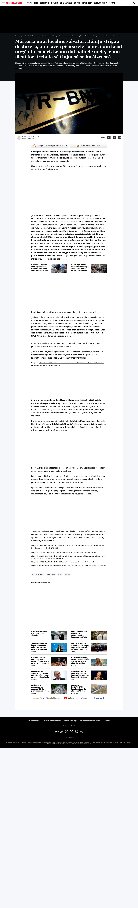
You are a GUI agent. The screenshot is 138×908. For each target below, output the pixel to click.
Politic (54, 3)
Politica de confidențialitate (90, 721)
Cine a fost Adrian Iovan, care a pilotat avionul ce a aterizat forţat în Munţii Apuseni (67, 552)
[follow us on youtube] (69, 698)
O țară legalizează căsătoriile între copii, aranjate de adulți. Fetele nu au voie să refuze (80, 267)
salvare (67, 574)
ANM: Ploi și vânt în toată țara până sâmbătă (39, 633)
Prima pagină (19, 36)
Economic (44, 3)
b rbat (60, 574)
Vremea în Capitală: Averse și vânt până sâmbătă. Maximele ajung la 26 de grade (39, 267)
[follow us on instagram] (84, 698)
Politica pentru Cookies (52, 721)
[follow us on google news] (38, 698)
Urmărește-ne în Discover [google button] (88, 145)
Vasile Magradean (28, 138)
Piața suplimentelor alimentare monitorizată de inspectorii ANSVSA (79, 634)
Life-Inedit (87, 3)
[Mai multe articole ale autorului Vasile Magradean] (19, 137)
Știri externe (66, 3)
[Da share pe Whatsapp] (119, 137)
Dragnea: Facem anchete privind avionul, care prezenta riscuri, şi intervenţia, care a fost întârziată (72, 565)
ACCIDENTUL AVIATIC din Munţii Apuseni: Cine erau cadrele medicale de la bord (66, 562)
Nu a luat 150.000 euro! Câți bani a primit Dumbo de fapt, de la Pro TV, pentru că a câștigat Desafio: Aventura (40, 660)
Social (77, 3)
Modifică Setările (69, 726)
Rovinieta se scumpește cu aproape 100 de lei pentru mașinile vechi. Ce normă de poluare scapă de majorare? (40, 688)
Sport (112, 3)
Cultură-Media (100, 3)
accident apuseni (37, 574)
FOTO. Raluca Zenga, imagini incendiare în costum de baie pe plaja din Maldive (80, 660)
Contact (107, 721)
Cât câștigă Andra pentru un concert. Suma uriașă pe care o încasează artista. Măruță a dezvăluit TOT (80, 674)
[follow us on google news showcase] (53, 698)
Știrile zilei (32, 3)
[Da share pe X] (114, 137)
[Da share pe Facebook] (109, 137)
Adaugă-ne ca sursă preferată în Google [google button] (50, 145)
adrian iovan (51, 574)
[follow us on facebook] (99, 698)
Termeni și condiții (70, 721)
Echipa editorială (34, 721)
